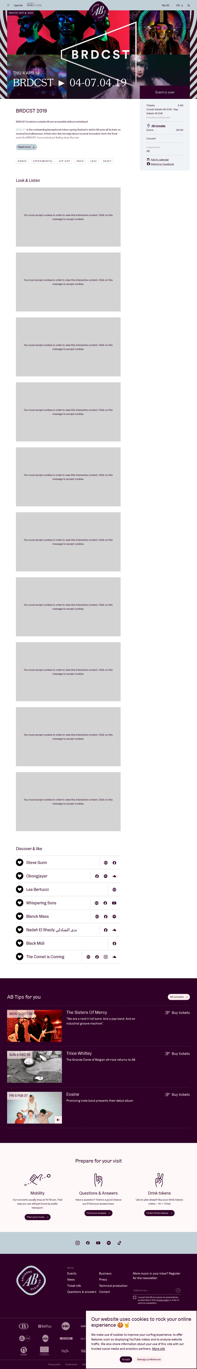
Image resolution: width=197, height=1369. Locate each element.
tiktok (119, 1243)
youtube (98, 1243)
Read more (26, 147)
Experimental (43, 161)
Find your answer (98, 1213)
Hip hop (64, 161)
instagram (77, 1243)
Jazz (93, 161)
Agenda (18, 5)
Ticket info (74, 1286)
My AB (165, 5)
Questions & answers (81, 1292)
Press (103, 1279)
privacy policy (163, 1300)
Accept (126, 1359)
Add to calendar (157, 159)
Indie (80, 161)
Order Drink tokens (159, 1213)
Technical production (113, 1286)
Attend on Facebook (160, 164)
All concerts (179, 997)
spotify (109, 1243)
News (71, 1279)
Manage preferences (149, 1359)
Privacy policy (54, 1364)
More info (158, 1349)
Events (72, 1273)
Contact (104, 1292)
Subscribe (178, 1290)
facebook (88, 1243)
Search (189, 5)
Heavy (107, 161)
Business (105, 1273)
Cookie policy (71, 1364)
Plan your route (37, 1217)
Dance (22, 161)
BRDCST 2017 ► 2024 (21, 12)
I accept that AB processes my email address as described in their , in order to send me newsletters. (158, 1300)
